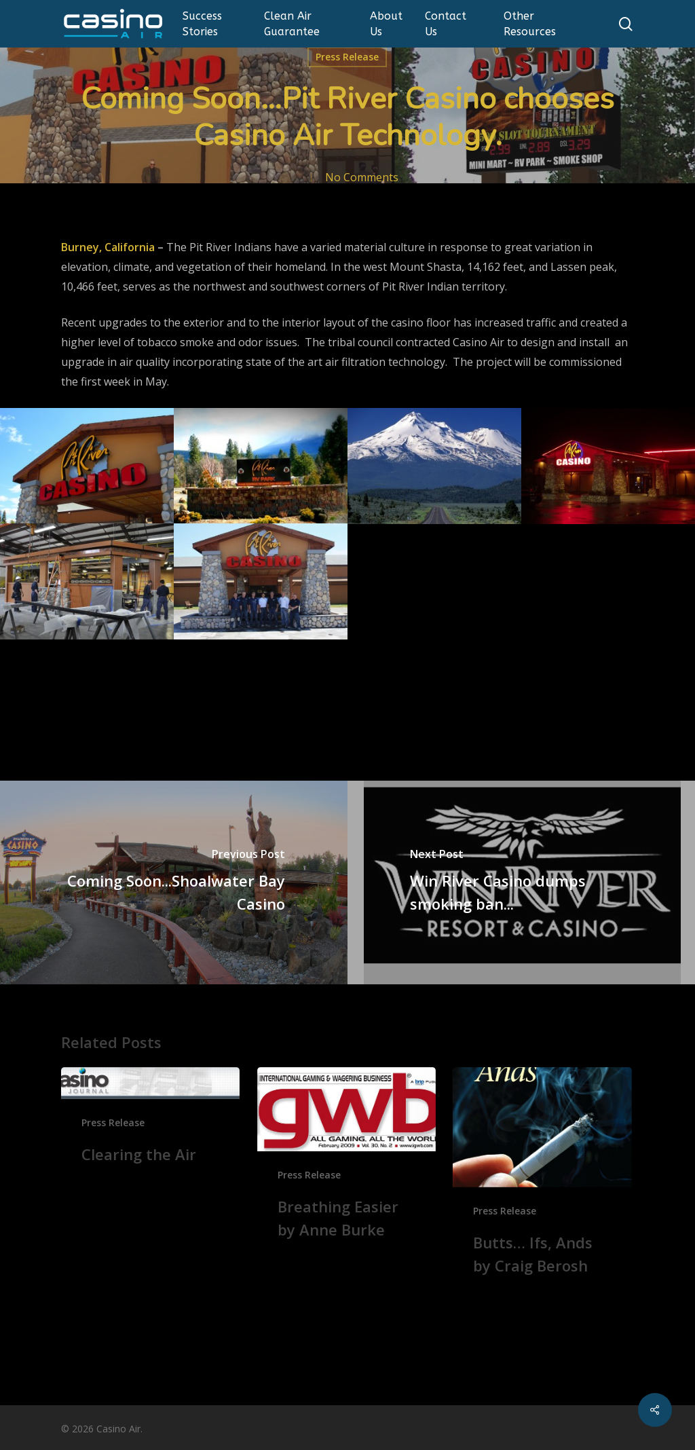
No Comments (361, 177)
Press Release (347, 56)
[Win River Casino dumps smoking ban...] (521, 882)
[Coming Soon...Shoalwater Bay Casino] (174, 882)
